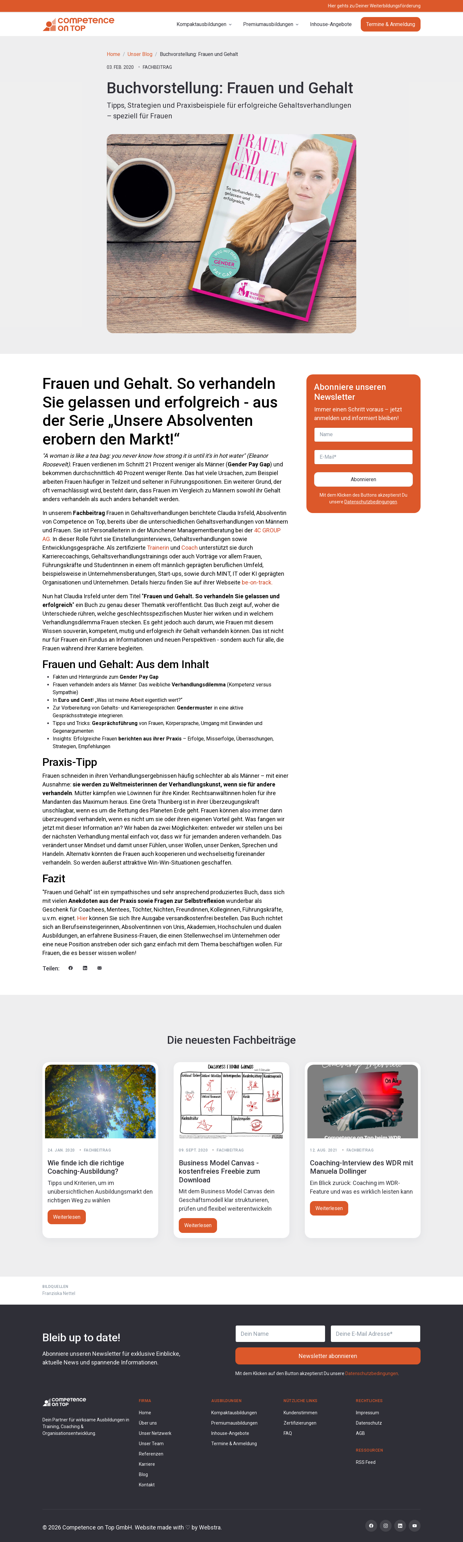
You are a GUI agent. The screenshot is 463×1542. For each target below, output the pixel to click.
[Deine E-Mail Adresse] (376, 1333)
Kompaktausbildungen (234, 1412)
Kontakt (147, 1484)
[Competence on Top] (78, 24)
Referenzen (151, 1453)
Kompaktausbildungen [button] (201, 24)
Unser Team (151, 1443)
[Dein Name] (280, 1333)
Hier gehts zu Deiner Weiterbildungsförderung (374, 5)
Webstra (210, 1527)
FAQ (288, 1433)
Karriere (147, 1464)
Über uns (148, 1423)
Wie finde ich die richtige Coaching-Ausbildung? (86, 1167)
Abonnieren (363, 479)
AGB (360, 1433)
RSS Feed (366, 1462)
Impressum (367, 1412)
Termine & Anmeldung (390, 24)
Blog (143, 1474)
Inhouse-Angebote (331, 24)
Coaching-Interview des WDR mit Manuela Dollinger (361, 1167)
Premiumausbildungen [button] (268, 24)
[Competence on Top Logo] (64, 1402)
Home (113, 54)
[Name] (363, 434)
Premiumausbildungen (234, 1423)
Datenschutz (369, 1423)
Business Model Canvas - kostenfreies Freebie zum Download (219, 1171)
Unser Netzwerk (155, 1433)
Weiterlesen (66, 1217)
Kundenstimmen (300, 1412)
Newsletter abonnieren (328, 1356)
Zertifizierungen (300, 1423)
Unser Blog (140, 54)
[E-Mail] (363, 457)
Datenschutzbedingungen (370, 501)
